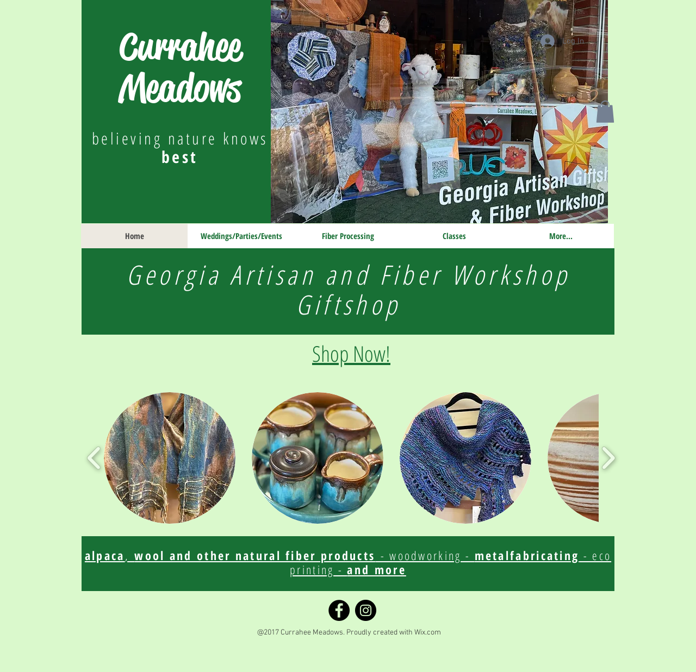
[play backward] (94, 457)
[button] (605, 112)
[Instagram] (365, 610)
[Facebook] (339, 610)
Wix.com (427, 632)
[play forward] (608, 457)
